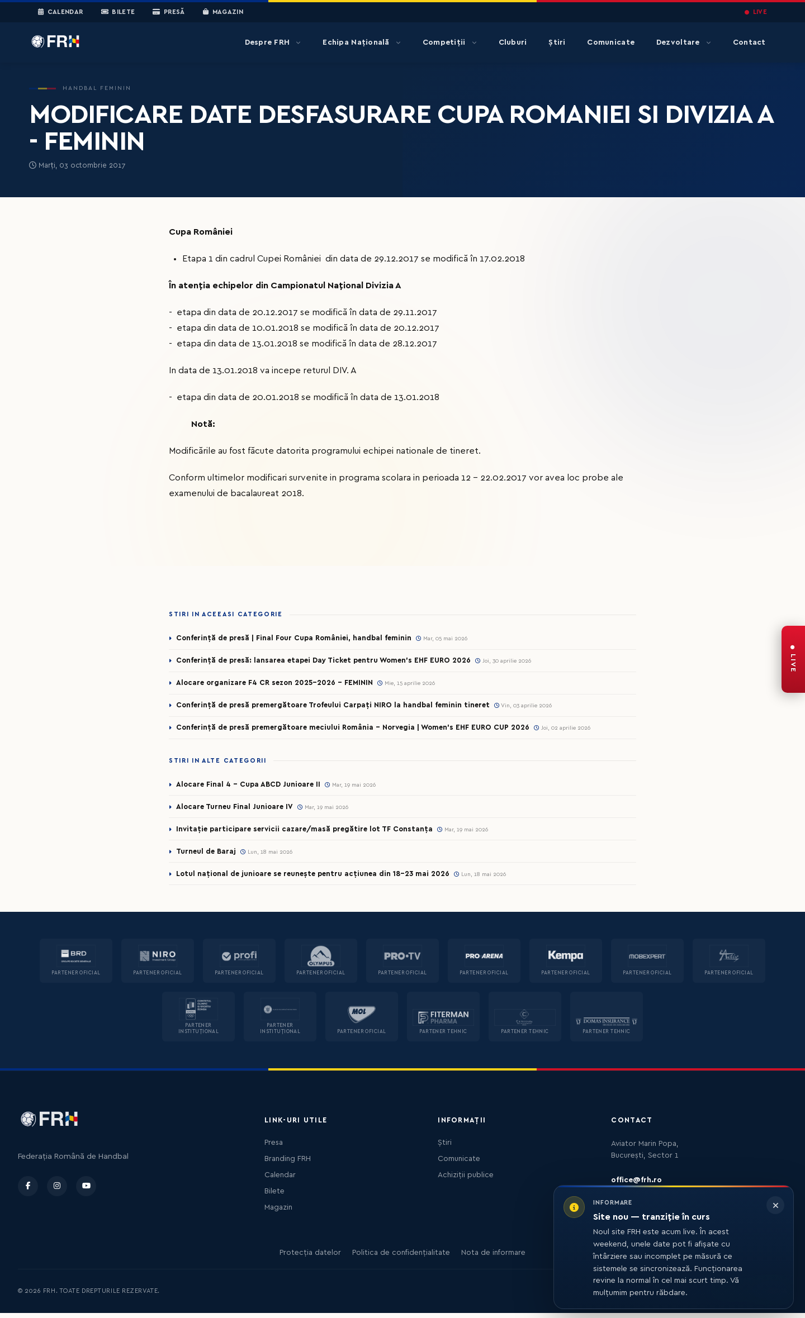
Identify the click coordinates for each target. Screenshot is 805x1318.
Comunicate (610, 42)
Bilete (118, 12)
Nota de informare (493, 1258)
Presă (168, 12)
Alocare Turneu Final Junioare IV (236, 809)
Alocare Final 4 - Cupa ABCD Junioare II (250, 787)
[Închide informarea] (775, 1205)
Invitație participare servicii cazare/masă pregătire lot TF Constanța (309, 832)
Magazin (223, 12)
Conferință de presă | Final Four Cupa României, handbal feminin (297, 638)
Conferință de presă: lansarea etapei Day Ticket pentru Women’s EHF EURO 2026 (330, 661)
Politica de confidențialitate (401, 1258)
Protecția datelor (310, 1258)
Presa (273, 1148)
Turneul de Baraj (207, 855)
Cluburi (513, 42)
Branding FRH (287, 1164)
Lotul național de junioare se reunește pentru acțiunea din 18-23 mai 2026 (318, 878)
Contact (749, 42)
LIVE (756, 12)
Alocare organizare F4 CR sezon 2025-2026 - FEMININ (279, 684)
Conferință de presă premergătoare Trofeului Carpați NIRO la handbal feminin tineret (338, 707)
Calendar (60, 12)
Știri (556, 42)
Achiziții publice (466, 1180)
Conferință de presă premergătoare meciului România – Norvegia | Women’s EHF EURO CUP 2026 (360, 730)
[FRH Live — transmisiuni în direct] (793, 659)
